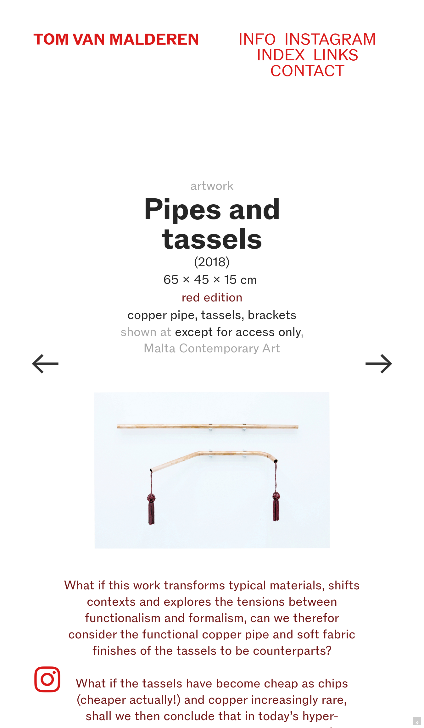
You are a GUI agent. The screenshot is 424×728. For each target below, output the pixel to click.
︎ (379, 364)
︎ (45, 364)
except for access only (238, 331)
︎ (47, 680)
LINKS (336, 54)
